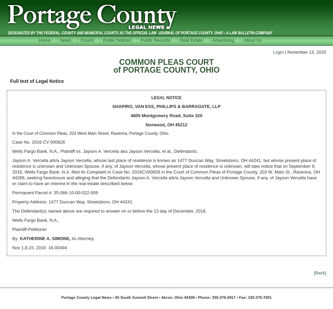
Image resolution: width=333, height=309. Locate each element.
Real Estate (191, 40)
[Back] (320, 272)
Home (45, 40)
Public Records (155, 40)
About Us (253, 40)
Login (278, 52)
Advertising (223, 40)
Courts (87, 40)
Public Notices (117, 40)
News (65, 40)
